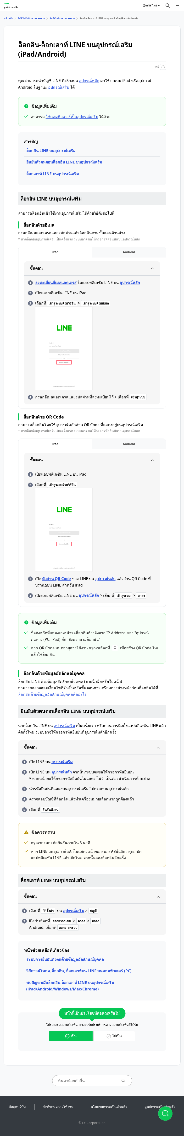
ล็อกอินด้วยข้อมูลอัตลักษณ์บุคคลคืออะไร (52, 694)
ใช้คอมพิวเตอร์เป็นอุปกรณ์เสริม (72, 116)
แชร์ (160, 67)
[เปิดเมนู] (177, 5)
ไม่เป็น (114, 1036)
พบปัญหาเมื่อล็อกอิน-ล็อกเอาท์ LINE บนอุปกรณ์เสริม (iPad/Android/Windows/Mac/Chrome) (70, 986)
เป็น (71, 1036)
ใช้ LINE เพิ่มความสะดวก (31, 18)
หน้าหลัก (8, 18)
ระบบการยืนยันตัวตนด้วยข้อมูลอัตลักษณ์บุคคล (65, 959)
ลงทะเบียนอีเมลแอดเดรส (56, 282)
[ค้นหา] (168, 5)
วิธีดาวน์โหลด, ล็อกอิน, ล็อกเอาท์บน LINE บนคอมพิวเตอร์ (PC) (79, 970)
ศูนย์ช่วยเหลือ (11, 7)
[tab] (55, 252)
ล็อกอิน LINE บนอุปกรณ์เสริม (51, 150)
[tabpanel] (92, 332)
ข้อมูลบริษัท (17, 1106)
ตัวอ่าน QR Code (56, 578)
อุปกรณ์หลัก (89, 80)
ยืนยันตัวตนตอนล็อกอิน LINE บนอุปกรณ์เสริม (64, 162)
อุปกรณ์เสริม (58, 87)
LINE (6, 3)
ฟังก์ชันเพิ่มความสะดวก (62, 18)
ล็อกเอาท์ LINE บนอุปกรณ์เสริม (52, 173)
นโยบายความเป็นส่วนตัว (109, 1106)
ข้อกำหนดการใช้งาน (58, 1106)
